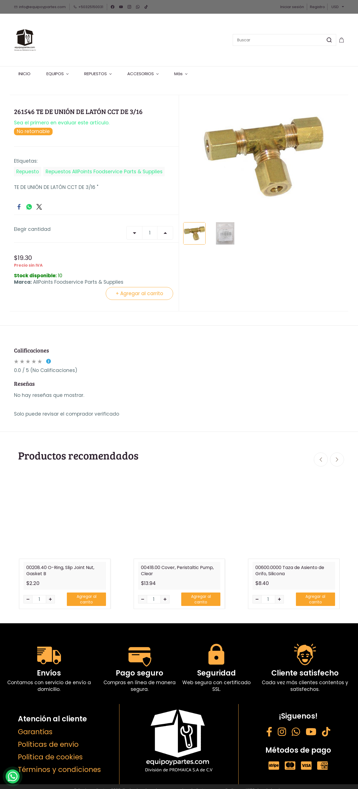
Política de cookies (50, 750)
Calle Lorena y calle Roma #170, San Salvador (237, 783)
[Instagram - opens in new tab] (282, 726)
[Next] (337, 453)
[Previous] (321, 453)
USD (335, 7)
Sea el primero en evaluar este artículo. (61, 116)
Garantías (35, 725)
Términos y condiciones (59, 763)
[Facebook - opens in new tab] (269, 726)
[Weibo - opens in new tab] (326, 726)
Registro (317, 7)
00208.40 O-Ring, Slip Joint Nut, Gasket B (60, 564)
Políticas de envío (48, 738)
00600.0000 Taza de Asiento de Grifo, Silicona (289, 564)
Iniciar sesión (292, 7)
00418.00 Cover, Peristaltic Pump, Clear (177, 564)
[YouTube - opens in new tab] (311, 726)
